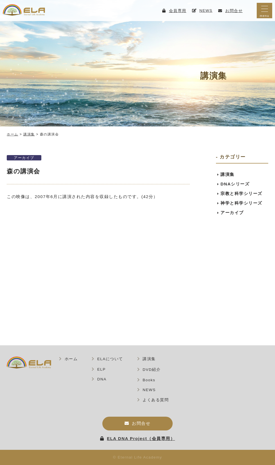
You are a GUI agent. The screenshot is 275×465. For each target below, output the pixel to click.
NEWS (149, 390)
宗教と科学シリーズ (241, 193)
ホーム (71, 359)
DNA (102, 379)
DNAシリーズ (234, 184)
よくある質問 (156, 400)
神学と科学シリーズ (241, 203)
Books (149, 380)
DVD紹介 (152, 370)
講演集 (227, 174)
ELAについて (110, 359)
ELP (101, 369)
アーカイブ (24, 158)
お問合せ (141, 423)
